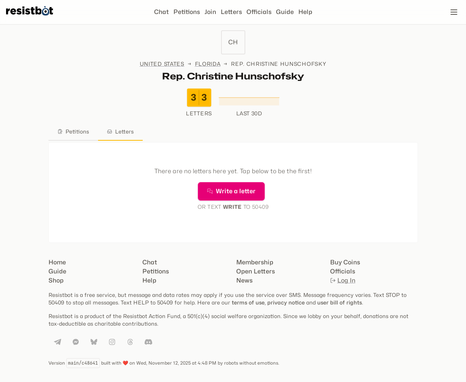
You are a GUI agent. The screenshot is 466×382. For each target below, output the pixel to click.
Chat (161, 12)
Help (305, 12)
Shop (56, 280)
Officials (258, 12)
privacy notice (286, 302)
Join (210, 12)
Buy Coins (345, 262)
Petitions (186, 12)
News (244, 280)
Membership (254, 262)
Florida (208, 64)
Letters (231, 12)
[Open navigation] (453, 12)
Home (57, 262)
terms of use (248, 302)
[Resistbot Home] (29, 18)
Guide (285, 12)
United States (162, 64)
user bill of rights (339, 302)
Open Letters (255, 271)
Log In (342, 280)
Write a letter (231, 191)
